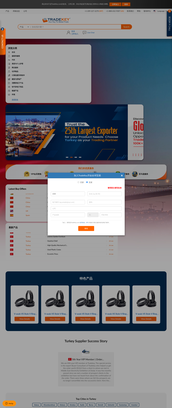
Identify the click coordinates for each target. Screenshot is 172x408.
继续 (86, 228)
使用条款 (82, 222)
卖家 (90, 182)
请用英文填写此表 (115, 188)
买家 (82, 182)
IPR (87, 222)
